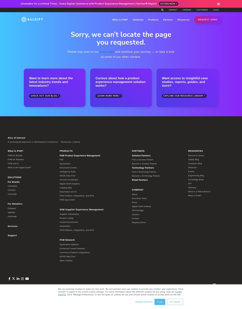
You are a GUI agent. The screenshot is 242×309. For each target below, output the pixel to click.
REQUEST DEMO (207, 19)
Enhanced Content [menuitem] (68, 167)
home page (107, 51)
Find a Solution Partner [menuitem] (142, 159)
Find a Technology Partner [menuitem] (144, 172)
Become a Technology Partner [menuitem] (146, 176)
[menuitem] (93, 155)
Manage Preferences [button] (143, 302)
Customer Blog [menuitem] (195, 163)
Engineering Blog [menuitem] (196, 175)
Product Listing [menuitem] (66, 218)
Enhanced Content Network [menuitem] (72, 248)
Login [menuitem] (216, 10)
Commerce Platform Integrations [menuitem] (75, 252)
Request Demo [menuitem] (139, 222)
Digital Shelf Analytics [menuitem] (70, 183)
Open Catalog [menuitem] (66, 260)
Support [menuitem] (12, 235)
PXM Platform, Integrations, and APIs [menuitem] (77, 195)
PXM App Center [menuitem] (67, 199)
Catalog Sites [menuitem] (66, 187)
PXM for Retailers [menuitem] (16, 159)
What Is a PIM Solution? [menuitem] (199, 191)
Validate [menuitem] (11, 212)
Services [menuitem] (13, 226)
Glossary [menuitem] (192, 187)
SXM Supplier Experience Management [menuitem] (82, 209)
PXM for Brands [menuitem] (15, 155)
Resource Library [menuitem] (196, 155)
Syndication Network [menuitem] (69, 244)
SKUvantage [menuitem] (138, 210)
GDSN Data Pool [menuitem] (67, 175)
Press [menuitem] (134, 202)
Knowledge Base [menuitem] (196, 179)
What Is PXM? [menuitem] (15, 151)
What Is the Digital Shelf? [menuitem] (19, 167)
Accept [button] (160, 302)
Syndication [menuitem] (65, 163)
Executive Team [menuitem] (139, 198)
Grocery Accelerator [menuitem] (69, 179)
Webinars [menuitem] (192, 167)
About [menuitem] (134, 194)
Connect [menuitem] (11, 190)
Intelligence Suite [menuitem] (68, 171)
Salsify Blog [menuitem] (193, 159)
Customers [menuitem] (202, 10)
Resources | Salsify (70, 142)
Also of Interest (16, 137)
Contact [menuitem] (173, 10)
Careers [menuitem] (187, 10)
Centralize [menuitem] (12, 186)
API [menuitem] (190, 183)
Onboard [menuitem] (12, 208)
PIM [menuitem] (61, 159)
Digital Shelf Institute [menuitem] (141, 206)
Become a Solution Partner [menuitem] (144, 163)
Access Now (167, 3)
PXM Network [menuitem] (67, 240)
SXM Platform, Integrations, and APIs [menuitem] (77, 230)
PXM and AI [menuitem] (13, 163)
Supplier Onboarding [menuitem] (69, 214)
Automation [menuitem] (65, 226)
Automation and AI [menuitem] (68, 191)
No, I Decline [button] (175, 302)
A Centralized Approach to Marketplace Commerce (33, 142)
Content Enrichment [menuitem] (69, 222)
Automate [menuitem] (12, 194)
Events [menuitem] (191, 171)
